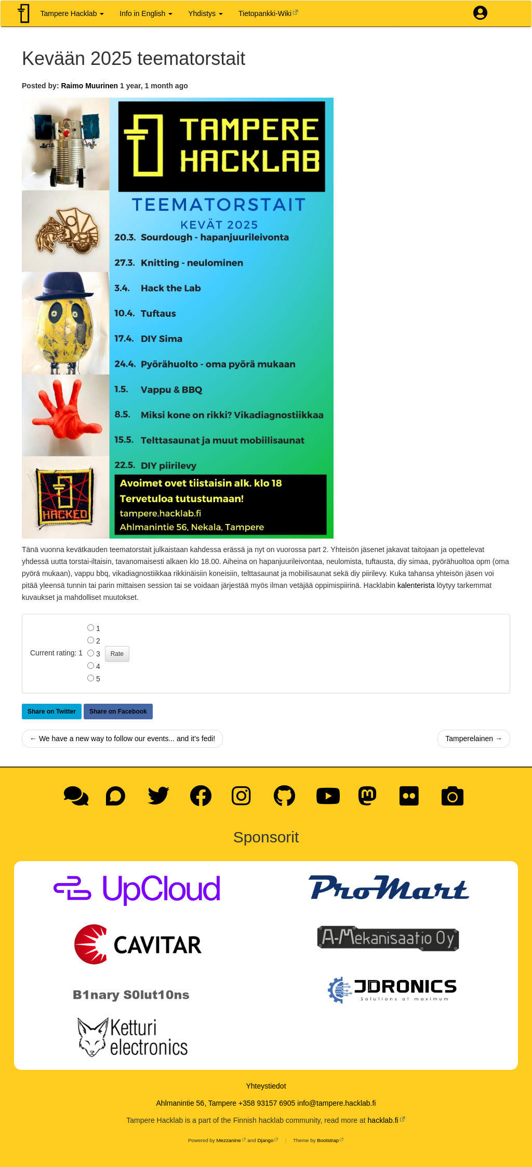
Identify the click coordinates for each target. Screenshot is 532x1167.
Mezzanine (228, 1140)
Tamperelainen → (473, 738)
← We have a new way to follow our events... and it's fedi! (122, 738)
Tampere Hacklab (72, 13)
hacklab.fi (383, 1120)
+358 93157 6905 (266, 1103)
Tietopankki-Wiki (264, 13)
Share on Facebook (118, 711)
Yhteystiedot (266, 1086)
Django (265, 1140)
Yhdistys (205, 13)
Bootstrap (328, 1140)
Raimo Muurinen (89, 86)
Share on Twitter (52, 711)
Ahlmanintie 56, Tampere (196, 1103)
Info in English (145, 13)
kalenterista (416, 585)
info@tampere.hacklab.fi (336, 1103)
